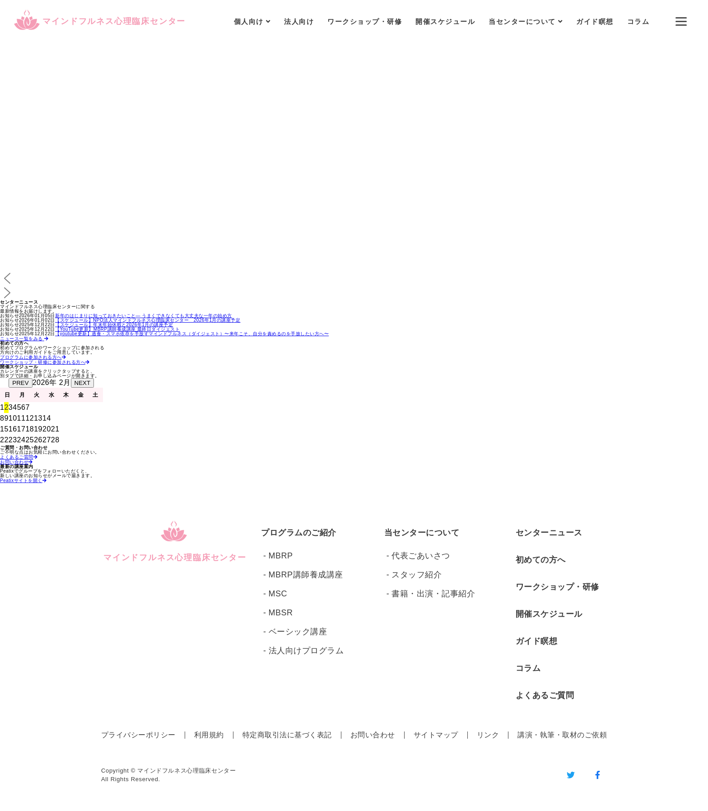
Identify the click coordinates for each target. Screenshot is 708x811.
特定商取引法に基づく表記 (287, 735)
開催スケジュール (445, 21)
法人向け (299, 21)
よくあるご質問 (545, 695)
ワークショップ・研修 (364, 21)
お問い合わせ (372, 735)
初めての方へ (541, 559)
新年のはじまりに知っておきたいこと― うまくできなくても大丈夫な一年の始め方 (143, 315)
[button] (354, 278)
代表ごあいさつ (420, 555)
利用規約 (209, 735)
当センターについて (422, 532)
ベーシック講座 (298, 631)
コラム (638, 21)
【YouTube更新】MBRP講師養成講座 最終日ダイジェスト (117, 329)
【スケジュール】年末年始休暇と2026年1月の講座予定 (114, 324)
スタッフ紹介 (416, 574)
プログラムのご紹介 (298, 532)
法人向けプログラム (306, 650)
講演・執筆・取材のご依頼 (562, 735)
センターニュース (549, 532)
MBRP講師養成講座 (306, 574)
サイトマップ (436, 735)
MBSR (281, 612)
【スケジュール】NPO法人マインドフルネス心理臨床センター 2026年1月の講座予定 (147, 320)
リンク (488, 735)
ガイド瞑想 (595, 21)
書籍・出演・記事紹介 (433, 593)
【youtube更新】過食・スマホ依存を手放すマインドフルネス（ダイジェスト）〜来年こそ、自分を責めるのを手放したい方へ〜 (192, 333)
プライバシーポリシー (138, 735)
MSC (278, 593)
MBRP (281, 555)
